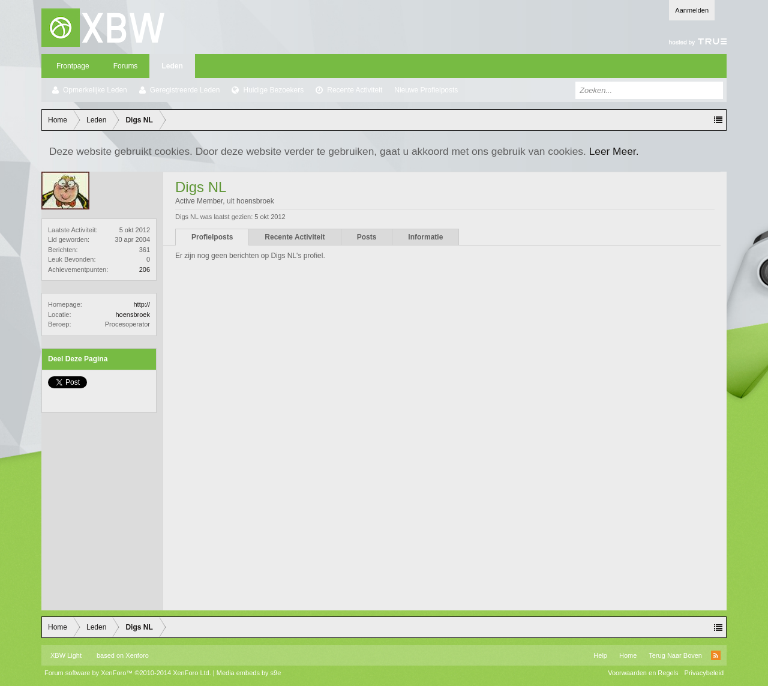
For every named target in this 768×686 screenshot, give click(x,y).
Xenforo (137, 655)
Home (628, 655)
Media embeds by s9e (249, 672)
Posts (367, 237)
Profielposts (212, 237)
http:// (141, 304)
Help (600, 655)
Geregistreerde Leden (185, 90)
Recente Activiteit (354, 90)
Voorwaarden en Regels (643, 672)
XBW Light (66, 655)
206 (144, 269)
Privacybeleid (704, 672)
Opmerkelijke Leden (95, 90)
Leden (171, 66)
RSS (716, 655)
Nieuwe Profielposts (426, 90)
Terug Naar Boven (675, 655)
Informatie (425, 237)
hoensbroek (133, 314)
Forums (125, 66)
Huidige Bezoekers (273, 90)
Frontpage (72, 66)
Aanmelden (692, 10)
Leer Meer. (614, 151)
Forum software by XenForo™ (127, 672)
